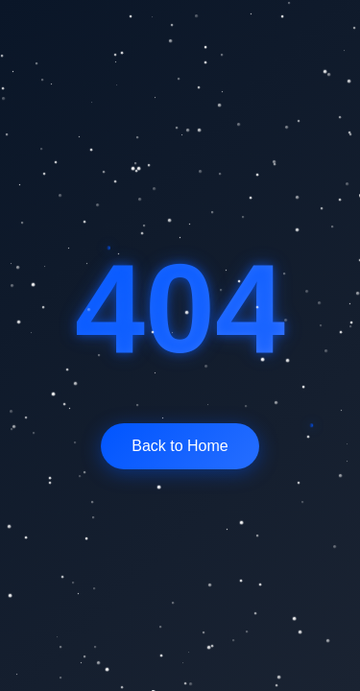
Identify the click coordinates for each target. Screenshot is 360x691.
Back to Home (180, 446)
